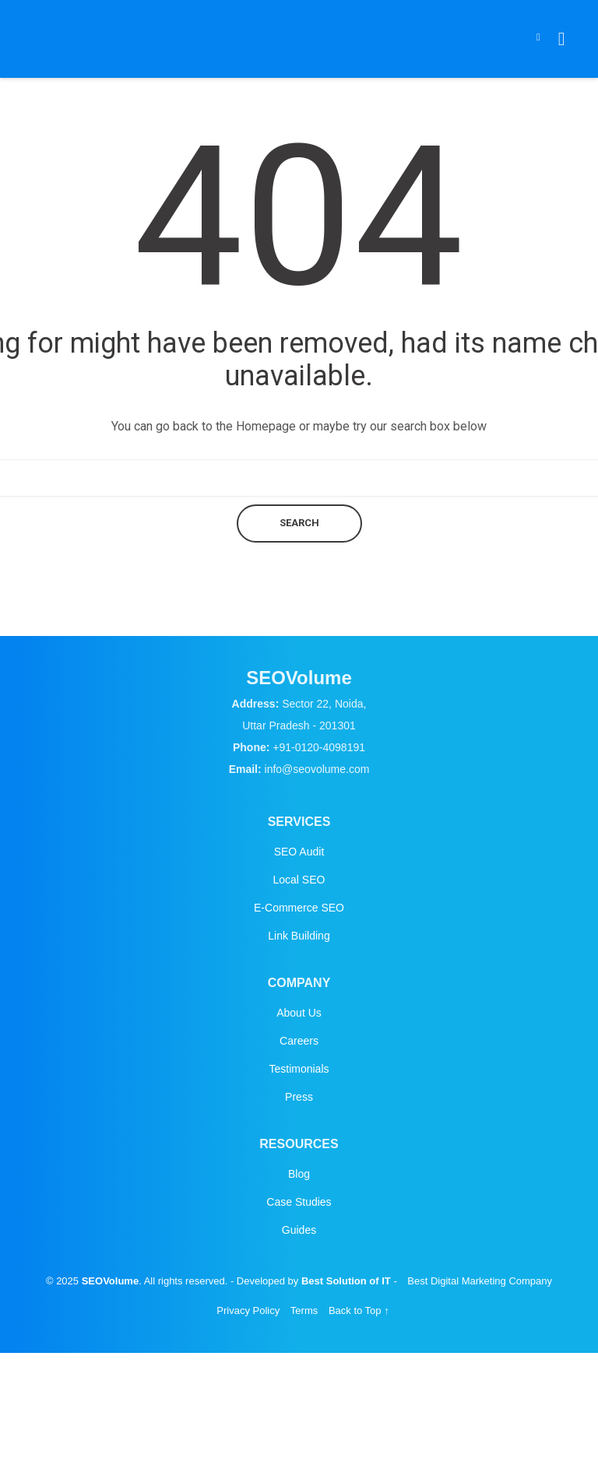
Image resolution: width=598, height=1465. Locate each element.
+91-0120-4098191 (319, 747)
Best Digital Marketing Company (479, 1281)
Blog (299, 1174)
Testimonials (299, 1069)
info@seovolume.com (317, 769)
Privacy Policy (248, 1310)
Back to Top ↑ (359, 1310)
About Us (299, 1013)
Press (299, 1097)
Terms (304, 1310)
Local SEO (299, 879)
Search (299, 523)
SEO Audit (299, 851)
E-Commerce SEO (299, 907)
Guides (299, 1230)
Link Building (298, 935)
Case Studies (298, 1202)
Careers (299, 1041)
